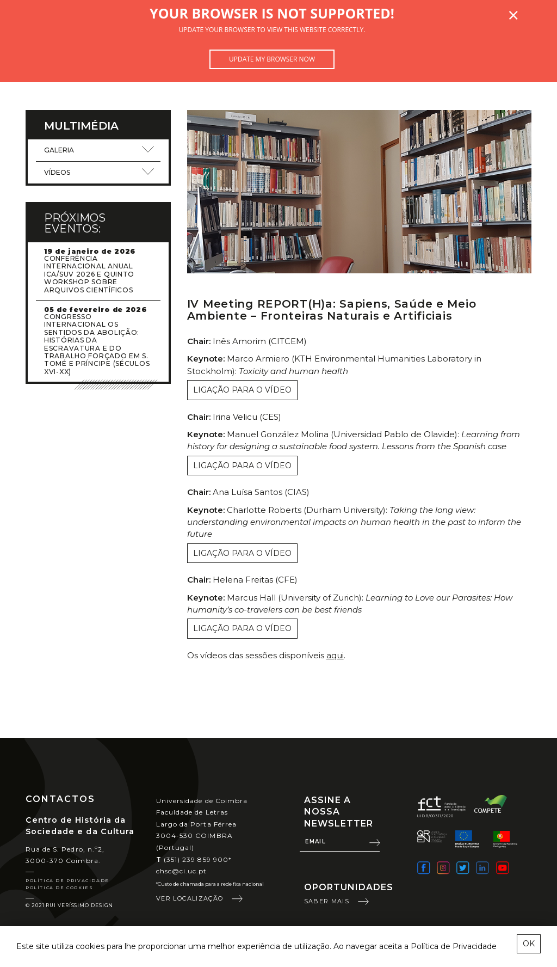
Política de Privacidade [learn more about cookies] (454, 946)
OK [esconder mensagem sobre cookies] (529, 943)
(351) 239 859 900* (194, 859)
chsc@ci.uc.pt (181, 871)
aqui (335, 655)
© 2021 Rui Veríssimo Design (69, 905)
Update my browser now (272, 59)
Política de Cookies (59, 887)
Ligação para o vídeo (242, 390)
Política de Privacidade (67, 880)
